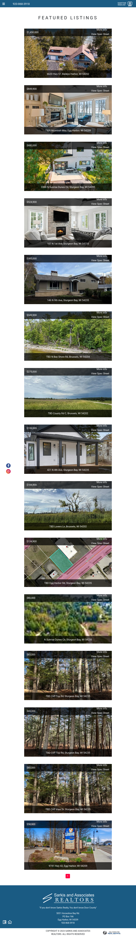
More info (102, 29)
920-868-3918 (21, 3)
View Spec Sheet (100, 34)
